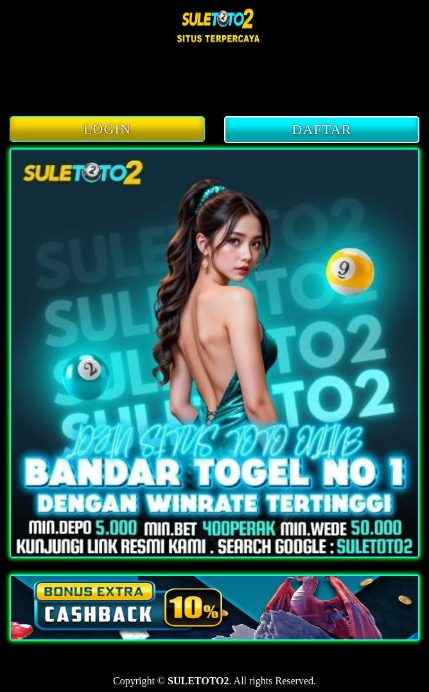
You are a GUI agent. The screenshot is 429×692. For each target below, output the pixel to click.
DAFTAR (322, 129)
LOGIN (107, 129)
